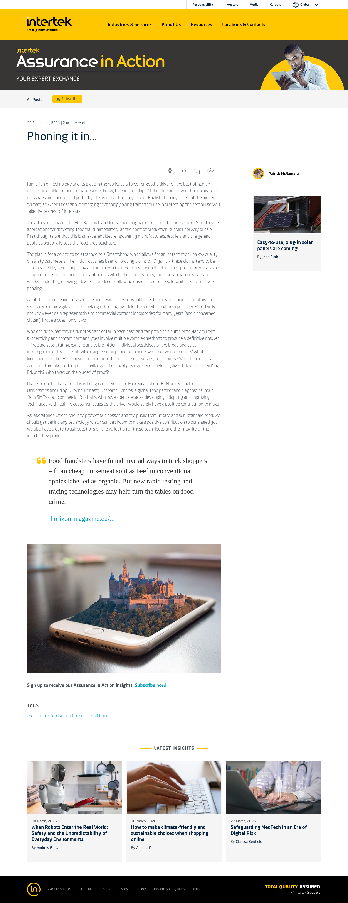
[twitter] (183, 171)
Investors (231, 4)
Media (254, 4)
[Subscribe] (67, 99)
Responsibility (202, 4)
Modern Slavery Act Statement (176, 889)
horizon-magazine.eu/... (82, 518)
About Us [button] (171, 24)
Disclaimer (86, 889)
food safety (38, 716)
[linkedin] (197, 171)
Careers (275, 4)
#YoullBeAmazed (59, 889)
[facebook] (210, 171)
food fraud (99, 716)
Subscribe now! (150, 685)
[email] (169, 171)
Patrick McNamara (284, 173)
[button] (130, 24)
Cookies (141, 889)
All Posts (35, 100)
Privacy (122, 889)
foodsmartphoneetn (69, 716)
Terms (105, 889)
